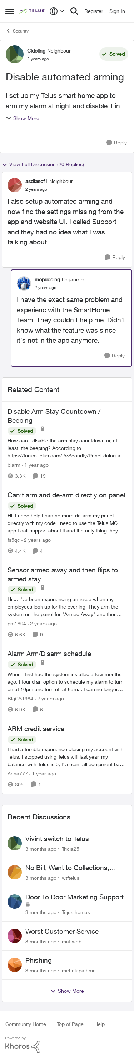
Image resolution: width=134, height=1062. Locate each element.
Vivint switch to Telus (57, 839)
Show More (22, 118)
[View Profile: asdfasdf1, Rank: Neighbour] (15, 185)
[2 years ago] (36, 540)
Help (99, 1024)
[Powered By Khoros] (67, 1045)
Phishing (38, 960)
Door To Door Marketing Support (74, 897)
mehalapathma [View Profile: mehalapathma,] (79, 970)
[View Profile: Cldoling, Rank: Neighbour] (15, 54)
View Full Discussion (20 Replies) (43, 164)
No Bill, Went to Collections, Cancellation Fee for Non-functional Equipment (67, 868)
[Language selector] (57, 11)
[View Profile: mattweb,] (15, 936)
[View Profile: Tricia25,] (15, 843)
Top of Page (70, 1024)
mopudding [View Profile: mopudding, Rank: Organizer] (47, 279)
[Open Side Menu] (10, 11)
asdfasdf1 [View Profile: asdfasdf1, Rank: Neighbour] (36, 181)
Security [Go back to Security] (17, 31)
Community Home (25, 1024)
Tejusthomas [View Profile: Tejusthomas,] (76, 912)
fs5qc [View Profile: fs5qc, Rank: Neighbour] (14, 540)
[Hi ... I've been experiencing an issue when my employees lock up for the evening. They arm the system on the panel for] (67, 606)
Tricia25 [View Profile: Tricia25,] (70, 848)
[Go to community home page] (32, 11)
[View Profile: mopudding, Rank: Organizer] (24, 283)
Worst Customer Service (62, 931)
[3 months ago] (40, 848)
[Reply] (116, 143)
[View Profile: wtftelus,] (15, 872)
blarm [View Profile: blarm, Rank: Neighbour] (14, 465)
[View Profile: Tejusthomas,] (15, 901)
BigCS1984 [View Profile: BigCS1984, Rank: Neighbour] (20, 698)
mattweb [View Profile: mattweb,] (71, 941)
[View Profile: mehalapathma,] (15, 965)
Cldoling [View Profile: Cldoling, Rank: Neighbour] (36, 51)
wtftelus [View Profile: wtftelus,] (70, 878)
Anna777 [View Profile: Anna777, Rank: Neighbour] (18, 773)
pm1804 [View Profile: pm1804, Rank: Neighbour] (17, 623)
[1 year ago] (35, 464)
